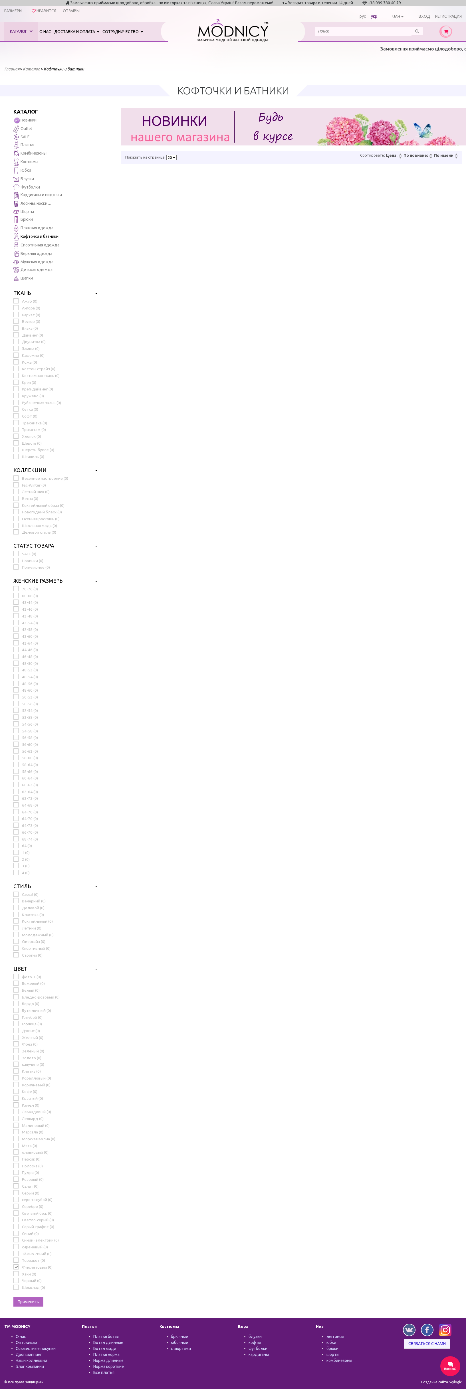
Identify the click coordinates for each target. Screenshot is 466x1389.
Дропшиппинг (29, 1354)
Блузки (23, 179)
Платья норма (106, 1354)
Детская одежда (33, 270)
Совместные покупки (36, 1348)
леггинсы (335, 1336)
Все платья (103, 1372)
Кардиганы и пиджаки (37, 195)
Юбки (22, 170)
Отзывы (71, 11)
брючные (179, 1336)
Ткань (22, 293)
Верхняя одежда (32, 254)
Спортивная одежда (36, 245)
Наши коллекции (31, 1360)
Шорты (23, 211)
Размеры (13, 11)
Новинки (25, 120)
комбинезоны (339, 1360)
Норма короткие (108, 1366)
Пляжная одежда (33, 228)
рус (363, 16)
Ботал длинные (108, 1342)
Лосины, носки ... (32, 203)
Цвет (20, 968)
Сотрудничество (121, 31)
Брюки (23, 219)
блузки (255, 1336)
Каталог (21, 31)
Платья (23, 145)
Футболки (26, 187)
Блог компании (30, 1366)
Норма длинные (108, 1360)
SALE (21, 137)
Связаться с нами (427, 1343)
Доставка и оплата (75, 31)
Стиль (22, 886)
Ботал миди (104, 1348)
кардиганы (259, 1354)
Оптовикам (26, 1342)
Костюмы (25, 162)
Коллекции (30, 470)
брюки (332, 1348)
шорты (332, 1354)
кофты (255, 1342)
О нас (45, 31)
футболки (258, 1348)
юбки (331, 1342)
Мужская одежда (33, 262)
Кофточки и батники (35, 236)
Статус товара (33, 545)
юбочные (179, 1342)
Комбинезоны (30, 153)
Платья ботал (106, 1336)
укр (374, 16)
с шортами (181, 1348)
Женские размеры (38, 581)
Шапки (23, 278)
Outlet (22, 129)
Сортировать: (372, 155)
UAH (396, 16)
